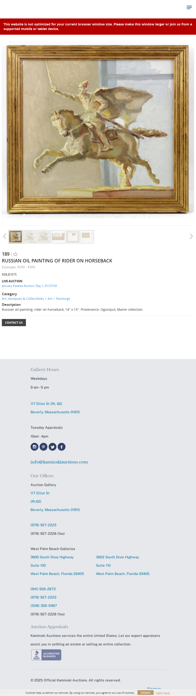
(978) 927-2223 (43, 525)
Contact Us (14, 323)
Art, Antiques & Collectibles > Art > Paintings (36, 298)
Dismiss (145, 692)
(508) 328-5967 (44, 606)
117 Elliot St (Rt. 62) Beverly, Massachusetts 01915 (55, 408)
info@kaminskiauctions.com (59, 462)
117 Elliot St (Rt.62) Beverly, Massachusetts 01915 (55, 501)
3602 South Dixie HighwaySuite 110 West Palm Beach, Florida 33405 (122, 565)
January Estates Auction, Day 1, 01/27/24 (29, 286)
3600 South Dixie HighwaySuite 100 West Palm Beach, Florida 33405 (57, 565)
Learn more (163, 692)
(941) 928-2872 (43, 589)
